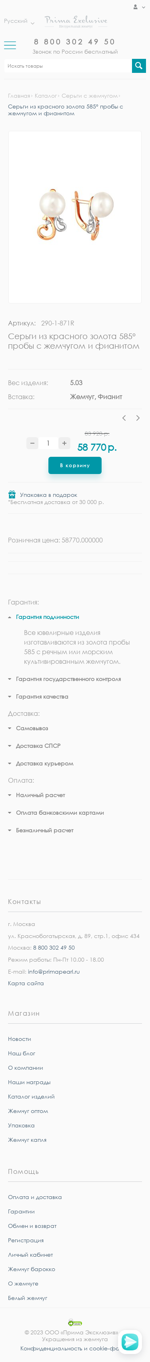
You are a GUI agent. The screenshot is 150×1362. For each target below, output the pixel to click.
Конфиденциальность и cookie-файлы (75, 1348)
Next (138, 419)
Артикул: (22, 323)
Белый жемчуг (27, 1297)
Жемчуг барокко (31, 1269)
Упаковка (21, 1125)
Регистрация (26, 1240)
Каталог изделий (31, 1096)
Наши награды (29, 1082)
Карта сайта (26, 983)
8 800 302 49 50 (75, 41)
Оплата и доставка (35, 1196)
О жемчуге (23, 1283)
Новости (19, 1038)
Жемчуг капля (27, 1139)
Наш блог (21, 1053)
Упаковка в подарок (48, 494)
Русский (17, 20)
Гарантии (21, 1211)
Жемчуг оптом (28, 1110)
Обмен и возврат (32, 1225)
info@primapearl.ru (54, 971)
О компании (25, 1067)
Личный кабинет (30, 1254)
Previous (126, 419)
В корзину (75, 465)
